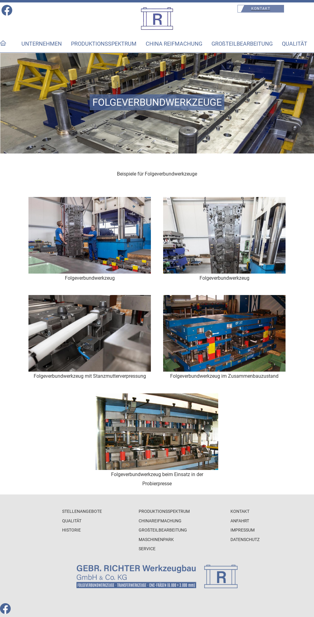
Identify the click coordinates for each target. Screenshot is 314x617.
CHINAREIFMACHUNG (160, 521)
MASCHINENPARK (156, 539)
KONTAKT (239, 511)
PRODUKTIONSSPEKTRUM (103, 44)
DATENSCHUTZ (245, 539)
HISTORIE (71, 530)
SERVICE (147, 548)
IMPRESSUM (242, 530)
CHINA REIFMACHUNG (174, 44)
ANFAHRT (239, 521)
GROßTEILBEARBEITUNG (242, 44)
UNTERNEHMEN (41, 44)
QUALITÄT (294, 44)
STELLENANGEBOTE (82, 511)
